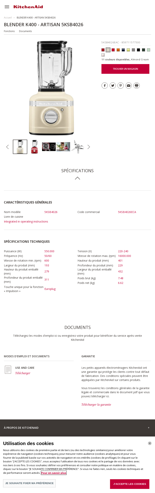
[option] (20, 147)
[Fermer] (150, 443)
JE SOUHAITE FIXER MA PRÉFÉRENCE (29, 483)
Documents (25, 31)
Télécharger (22, 373)
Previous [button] (7, 147)
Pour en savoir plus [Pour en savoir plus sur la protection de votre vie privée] (53, 473)
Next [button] (88, 147)
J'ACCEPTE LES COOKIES (129, 484)
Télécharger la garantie (96, 404)
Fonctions (9, 31)
